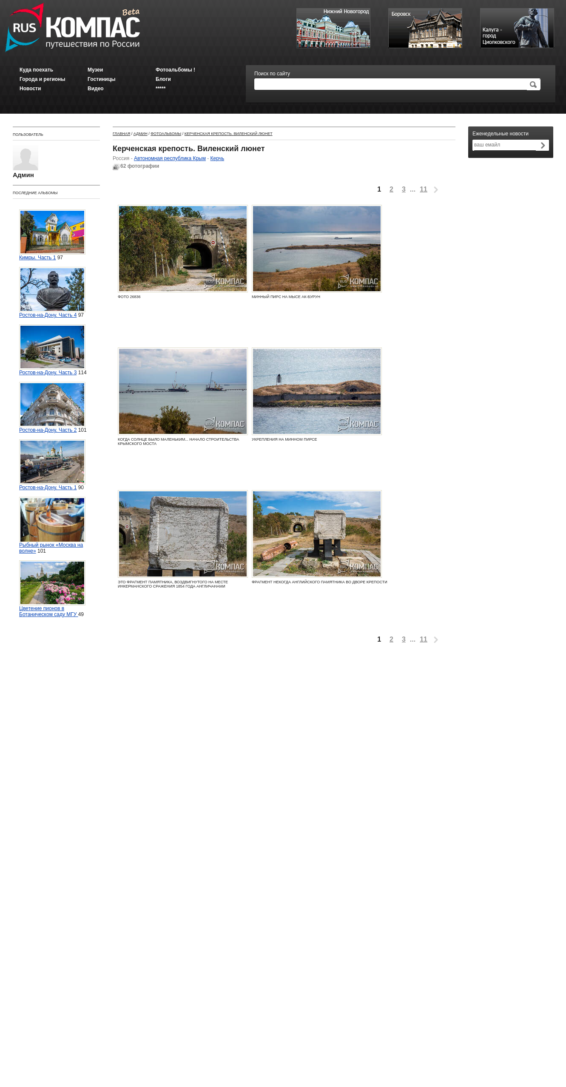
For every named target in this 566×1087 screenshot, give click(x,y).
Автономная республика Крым (170, 158)
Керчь (217, 158)
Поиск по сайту (272, 74)
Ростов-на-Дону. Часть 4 (52, 292)
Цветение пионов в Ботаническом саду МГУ (52, 588)
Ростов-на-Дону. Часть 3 (52, 350)
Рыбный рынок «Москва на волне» (52, 525)
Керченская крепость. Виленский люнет (229, 134)
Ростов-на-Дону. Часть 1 (52, 464)
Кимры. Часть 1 (52, 235)
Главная (121, 134)
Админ (141, 134)
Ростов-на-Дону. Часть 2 (52, 407)
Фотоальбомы (166, 134)
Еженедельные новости (500, 134)
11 (423, 189)
